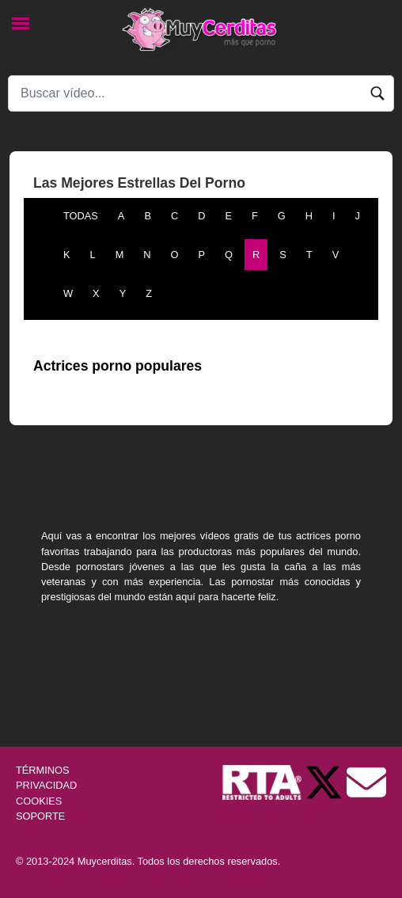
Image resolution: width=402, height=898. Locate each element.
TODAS (80, 216)
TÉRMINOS (43, 770)
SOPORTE (40, 816)
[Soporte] (366, 782)
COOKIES (39, 801)
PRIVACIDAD (46, 785)
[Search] (201, 93)
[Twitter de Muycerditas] (325, 782)
